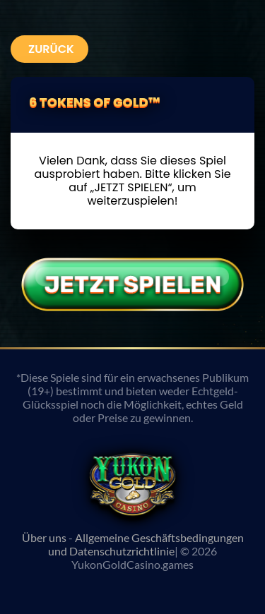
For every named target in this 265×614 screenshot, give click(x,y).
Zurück (51, 49)
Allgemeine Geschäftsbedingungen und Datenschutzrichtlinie (146, 544)
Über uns (44, 537)
